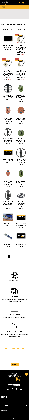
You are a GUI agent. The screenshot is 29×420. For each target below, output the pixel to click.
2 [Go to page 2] (12, 256)
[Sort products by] (21, 29)
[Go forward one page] (19, 256)
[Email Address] (14, 358)
